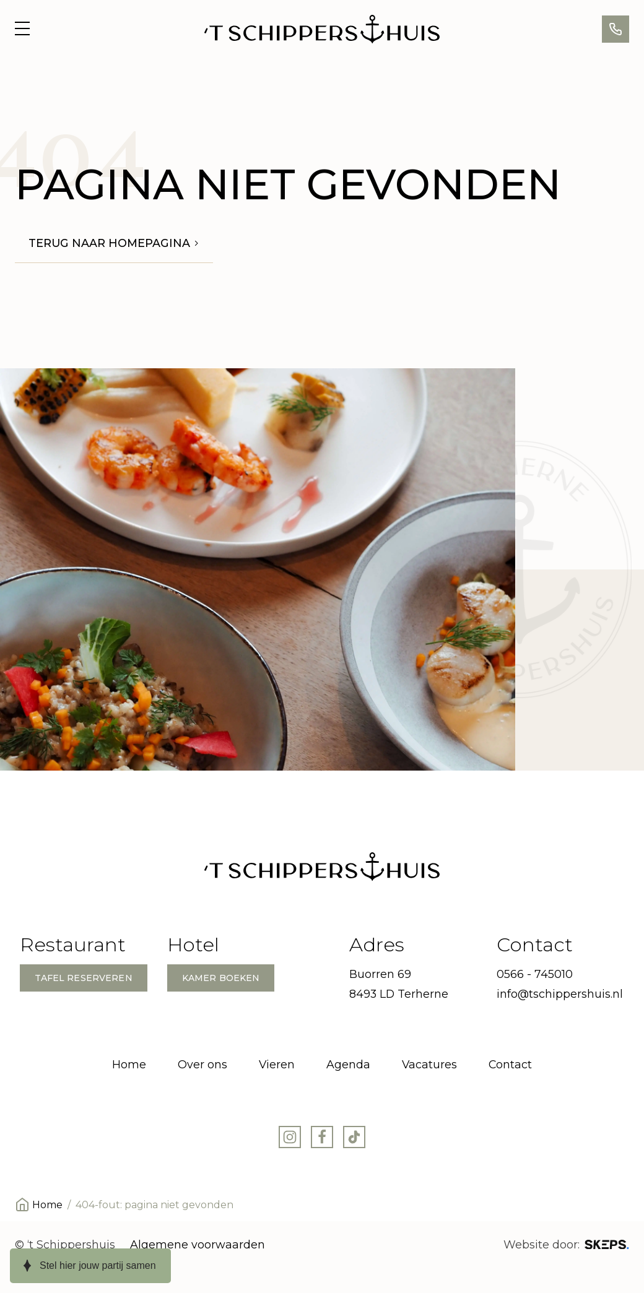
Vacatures (429, 1064)
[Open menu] (22, 29)
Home (129, 1064)
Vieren (277, 1064)
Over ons (202, 1064)
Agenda (348, 1064)
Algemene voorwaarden (197, 1244)
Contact (510, 1064)
